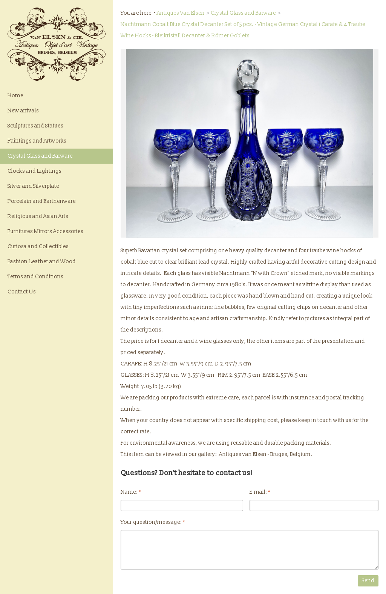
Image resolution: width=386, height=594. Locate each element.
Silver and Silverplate (33, 186)
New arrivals (23, 110)
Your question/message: (153, 522)
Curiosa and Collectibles (38, 246)
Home (15, 95)
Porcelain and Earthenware (42, 201)
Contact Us (22, 292)
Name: (131, 492)
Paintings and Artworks (37, 141)
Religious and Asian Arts (38, 216)
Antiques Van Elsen (181, 13)
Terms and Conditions (35, 276)
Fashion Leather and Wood (42, 261)
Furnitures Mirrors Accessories (45, 231)
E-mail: (260, 492)
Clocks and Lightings (34, 171)
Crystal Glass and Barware (40, 156)
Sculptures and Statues (35, 126)
